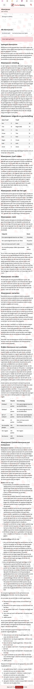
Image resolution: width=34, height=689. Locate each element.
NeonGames (19, 687)
